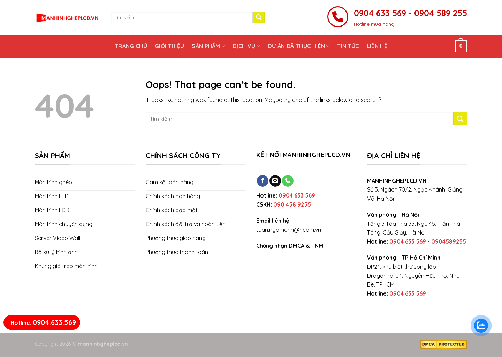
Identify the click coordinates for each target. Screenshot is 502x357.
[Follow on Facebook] (262, 181)
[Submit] (259, 17)
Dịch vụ (246, 46)
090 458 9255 (292, 204)
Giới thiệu (169, 46)
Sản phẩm (208, 46)
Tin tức (348, 46)
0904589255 (448, 241)
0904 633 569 (297, 195)
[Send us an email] (275, 181)
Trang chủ (131, 46)
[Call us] (288, 181)
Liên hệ (377, 46)
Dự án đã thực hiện (298, 46)
